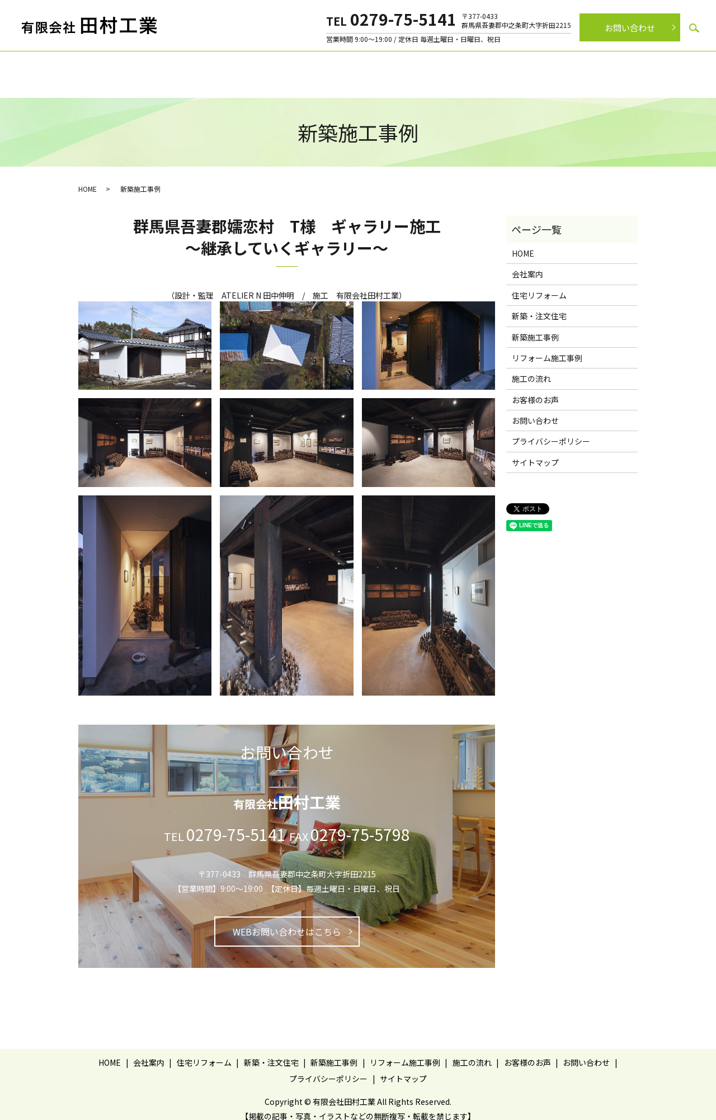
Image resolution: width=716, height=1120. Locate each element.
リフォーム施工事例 (444, 67)
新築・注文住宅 (303, 67)
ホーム (131, 67)
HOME (87, 177)
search (694, 28)
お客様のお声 (573, 67)
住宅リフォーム (232, 67)
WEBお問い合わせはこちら (287, 920)
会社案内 (174, 67)
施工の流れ (514, 67)
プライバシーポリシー (551, 430)
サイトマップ (535, 451)
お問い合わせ (630, 28)
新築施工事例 (369, 67)
